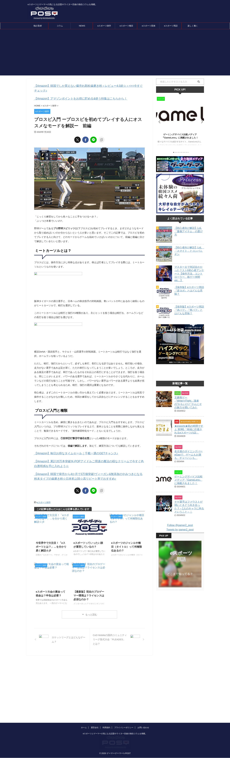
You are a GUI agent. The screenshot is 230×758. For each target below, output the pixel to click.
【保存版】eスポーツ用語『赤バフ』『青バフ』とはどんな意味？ (189, 310)
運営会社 (95, 708)
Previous (159, 122)
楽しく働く (193, 26)
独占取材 (38, 26)
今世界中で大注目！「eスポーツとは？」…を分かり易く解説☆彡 (51, 537)
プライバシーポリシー (123, 708)
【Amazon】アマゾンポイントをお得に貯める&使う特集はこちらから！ (73, 93)
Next (201, 122)
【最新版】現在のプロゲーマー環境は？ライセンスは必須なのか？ (89, 586)
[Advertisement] (115, 53)
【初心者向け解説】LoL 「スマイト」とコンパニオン (189, 251)
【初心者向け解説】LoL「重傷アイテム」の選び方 (188, 231)
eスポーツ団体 (148, 26)
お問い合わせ (143, 708)
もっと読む (91, 606)
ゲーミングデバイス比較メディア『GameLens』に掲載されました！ (188, 488)
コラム (60, 26)
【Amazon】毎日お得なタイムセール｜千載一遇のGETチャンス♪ (69, 447)
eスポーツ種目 (126, 26)
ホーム (84, 708)
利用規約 (106, 708)
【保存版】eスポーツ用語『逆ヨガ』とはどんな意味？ (189, 290)
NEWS (82, 26)
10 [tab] (188, 152)
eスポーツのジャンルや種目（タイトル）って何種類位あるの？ (126, 537)
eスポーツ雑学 (104, 26)
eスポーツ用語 (171, 26)
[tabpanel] (180, 122)
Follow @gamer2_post (180, 533)
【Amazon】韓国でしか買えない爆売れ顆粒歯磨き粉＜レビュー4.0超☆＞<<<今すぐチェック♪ (85, 85)
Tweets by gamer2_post (180, 537)
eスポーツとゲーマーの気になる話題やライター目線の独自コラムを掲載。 (115, 714)
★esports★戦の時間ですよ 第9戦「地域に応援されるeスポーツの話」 (188, 437)
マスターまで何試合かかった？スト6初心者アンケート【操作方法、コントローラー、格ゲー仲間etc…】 (189, 274)
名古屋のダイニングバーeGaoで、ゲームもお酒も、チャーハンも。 (188, 462)
